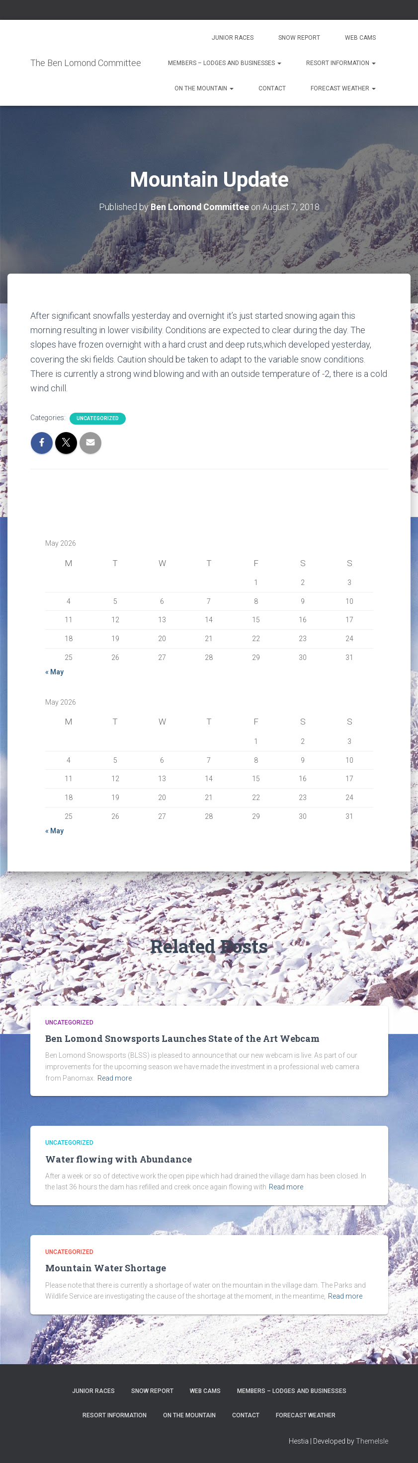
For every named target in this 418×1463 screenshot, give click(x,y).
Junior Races (232, 37)
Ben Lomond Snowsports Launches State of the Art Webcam (182, 1038)
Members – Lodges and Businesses (224, 63)
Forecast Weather (343, 88)
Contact (272, 88)
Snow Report (299, 37)
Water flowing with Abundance (118, 1159)
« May (54, 672)
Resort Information (341, 63)
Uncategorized (98, 418)
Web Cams (360, 37)
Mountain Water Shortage (105, 1268)
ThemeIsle (372, 1441)
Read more (114, 1078)
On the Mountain (204, 88)
